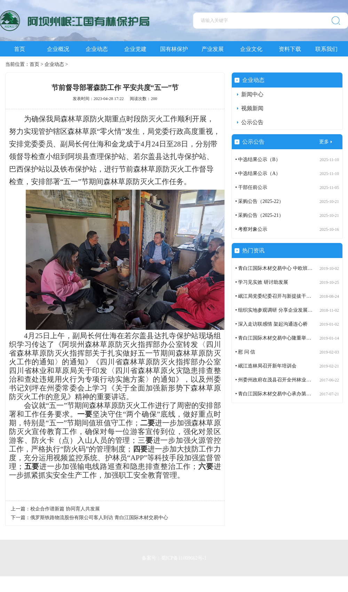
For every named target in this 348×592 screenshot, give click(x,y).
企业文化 (251, 49)
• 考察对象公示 (251, 229)
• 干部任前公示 (251, 187)
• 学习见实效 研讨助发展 (261, 282)
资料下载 (290, 49)
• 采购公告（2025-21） (259, 215)
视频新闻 (252, 108)
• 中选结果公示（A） (258, 173)
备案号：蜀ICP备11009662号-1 (174, 556)
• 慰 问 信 (245, 352)
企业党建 (135, 49)
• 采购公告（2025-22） (259, 201)
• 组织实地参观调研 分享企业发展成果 (276, 310)
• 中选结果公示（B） (257, 159)
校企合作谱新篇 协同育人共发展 (65, 508)
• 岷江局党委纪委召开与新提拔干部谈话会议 (283, 296)
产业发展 (212, 49)
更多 (324, 141)
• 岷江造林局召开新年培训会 (265, 366)
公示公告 (252, 122)
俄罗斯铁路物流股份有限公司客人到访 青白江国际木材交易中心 (99, 517)
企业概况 (58, 49)
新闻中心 (252, 94)
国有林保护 (174, 49)
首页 (19, 49)
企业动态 (97, 49)
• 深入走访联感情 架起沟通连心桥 (271, 324)
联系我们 (326, 49)
